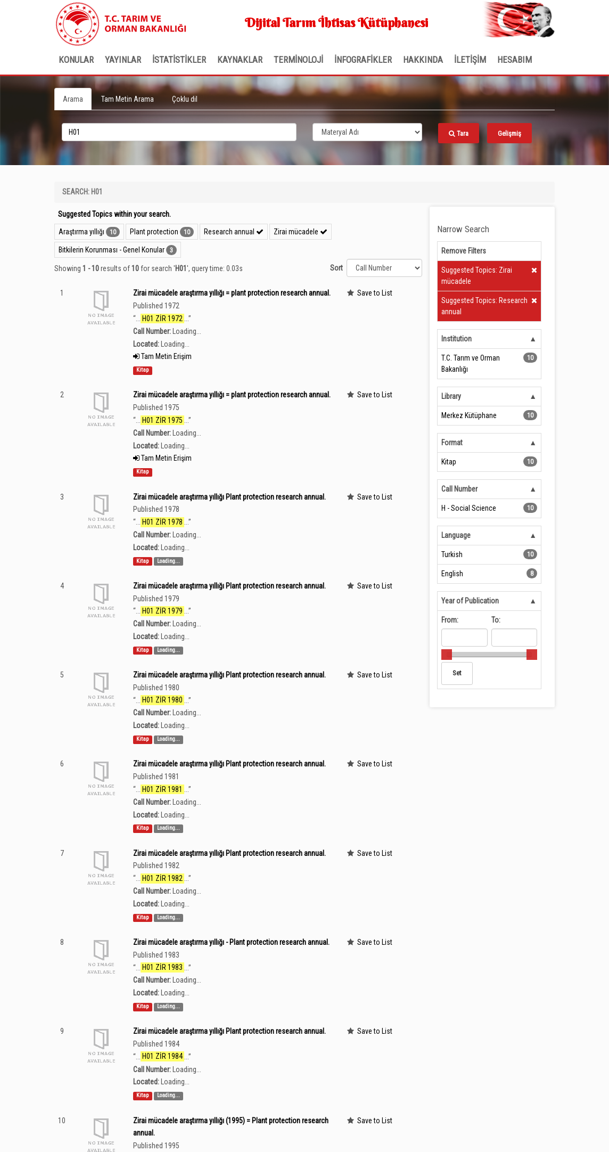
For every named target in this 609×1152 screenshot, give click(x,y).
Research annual (234, 231)
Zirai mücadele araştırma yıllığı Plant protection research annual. (229, 497)
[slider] (446, 654)
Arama (73, 99)
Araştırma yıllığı (81, 231)
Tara (458, 133)
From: (449, 620)
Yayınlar (123, 59)
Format (452, 442)
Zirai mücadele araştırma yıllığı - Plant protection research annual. (231, 942)
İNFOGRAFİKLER (363, 59)
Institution (456, 338)
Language (456, 535)
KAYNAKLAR (239, 59)
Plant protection (154, 231)
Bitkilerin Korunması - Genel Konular (111, 250)
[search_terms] (179, 132)
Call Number (459, 489)
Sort (336, 268)
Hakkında (423, 59)
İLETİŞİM (470, 59)
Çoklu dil (184, 99)
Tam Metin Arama (127, 99)
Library (451, 396)
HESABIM (514, 59)
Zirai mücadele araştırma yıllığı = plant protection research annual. (232, 293)
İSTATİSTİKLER (179, 59)
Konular (76, 59)
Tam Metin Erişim (162, 356)
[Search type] (367, 132)
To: (495, 620)
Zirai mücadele (300, 231)
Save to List (374, 293)
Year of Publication (470, 601)
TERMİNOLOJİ (298, 59)
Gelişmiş (509, 133)
